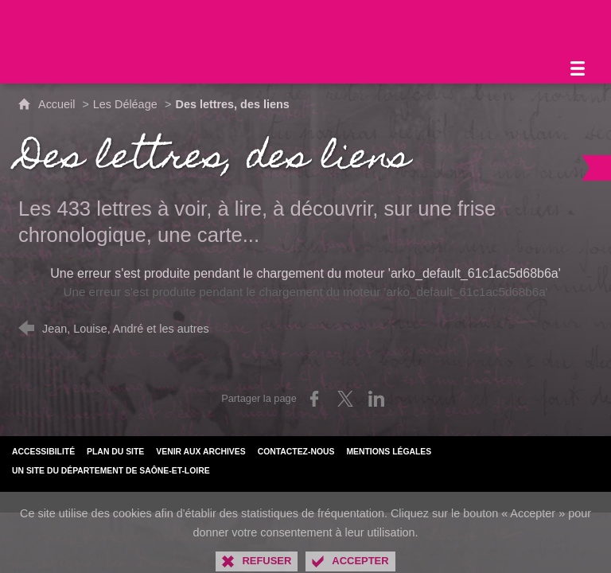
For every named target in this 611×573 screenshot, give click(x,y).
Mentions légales (388, 451)
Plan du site (115, 451)
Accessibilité (43, 451)
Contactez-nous (296, 451)
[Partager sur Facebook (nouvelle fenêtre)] (314, 398)
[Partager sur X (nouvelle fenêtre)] (345, 398)
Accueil (58, 104)
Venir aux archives (200, 451)
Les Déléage (125, 104)
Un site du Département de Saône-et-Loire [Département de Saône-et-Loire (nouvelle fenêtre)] (111, 470)
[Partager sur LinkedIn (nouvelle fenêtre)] (376, 398)
